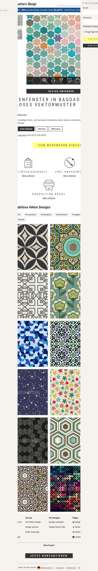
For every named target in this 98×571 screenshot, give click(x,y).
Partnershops (7, 526)
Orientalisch (46, 214)
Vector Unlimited (25, 129)
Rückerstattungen (90, 567)
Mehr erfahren (28, 175)
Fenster (7, 214)
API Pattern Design (33, 521)
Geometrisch (62, 214)
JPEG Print (39, 129)
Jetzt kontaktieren (49, 555)
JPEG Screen (52, 129)
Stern (18, 214)
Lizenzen (5, 531)
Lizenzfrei (22, 135)
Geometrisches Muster (14, 219)
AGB (80, 567)
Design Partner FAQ (57, 526)
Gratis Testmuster (32, 531)
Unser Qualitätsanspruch (12, 521)
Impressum (60, 567)
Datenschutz (71, 567)
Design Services (32, 526)
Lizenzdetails (9, 135)
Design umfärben (61, 91)
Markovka (22, 115)
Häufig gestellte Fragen (11, 536)
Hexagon (76, 214)
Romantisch (30, 214)
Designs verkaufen (56, 521)
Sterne (88, 214)
